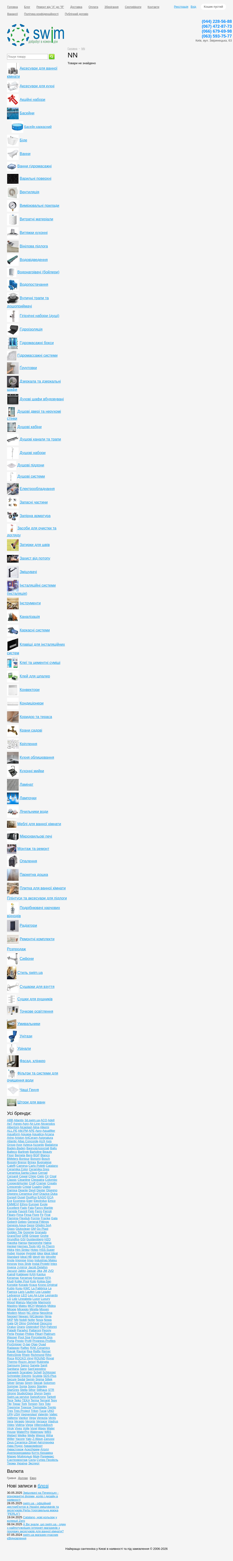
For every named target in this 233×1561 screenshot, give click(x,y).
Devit (32, 1190)
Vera (10, 1421)
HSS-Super (47, 1249)
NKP (10, 1319)
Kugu (18, 1288)
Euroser (34, 1204)
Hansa (22, 1242)
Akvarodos (48, 1123)
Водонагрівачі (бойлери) (38, 272)
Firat (47, 1214)
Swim (47, 1393)
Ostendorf (32, 1326)
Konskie (12, 1284)
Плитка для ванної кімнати (42, 888)
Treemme (13, 1407)
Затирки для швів (35, 545)
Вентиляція (29, 192)
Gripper (34, 1235)
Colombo (51, 1179)
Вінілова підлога (34, 246)
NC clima (33, 1312)
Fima (19, 1214)
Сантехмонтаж (17, 1460)
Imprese (20, 1260)
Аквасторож (15, 1449)
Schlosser (49, 1372)
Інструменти (30, 603)
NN (83, 48)
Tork (24, 1404)
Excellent (13, 1207)
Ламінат (26, 784)
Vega (32, 1418)
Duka (53, 1193)
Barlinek (23, 1151)
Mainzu (20, 1302)
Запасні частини (34, 502)
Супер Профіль (47, 1460)
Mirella (34, 1309)
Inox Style (24, 1263)
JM (45, 1270)
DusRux (31, 1197)
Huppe (20, 1253)
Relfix (37, 1351)
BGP (36, 1155)
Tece (10, 1400)
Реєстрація (181, 6)
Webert (12, 1435)
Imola (10, 1260)
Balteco (12, 1151)
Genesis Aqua (16, 1225)
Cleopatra (37, 1179)
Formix (35, 1218)
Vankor (23, 1418)
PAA (43, 1326)
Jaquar (31, 1270)
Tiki (9, 1404)
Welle (31, 1435)
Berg (29, 1155)
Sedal (21, 1379)
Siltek (48, 1379)
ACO (44, 1120)
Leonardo (51, 1295)
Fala (31, 1207)
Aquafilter (48, 1130)
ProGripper (14, 1344)
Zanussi (49, 1439)
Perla (10, 1333)
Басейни (27, 113)
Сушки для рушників (34, 999)
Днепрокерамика (19, 1453)
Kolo (33, 1281)
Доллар (23, 1478)
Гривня (11, 1478)
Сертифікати (133, 7)
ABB (10, 1120)
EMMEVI (13, 1204)
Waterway (36, 1432)
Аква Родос (15, 1446)
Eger (29, 1200)
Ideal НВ (26, 1256)
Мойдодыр (24, 1456)
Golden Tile (14, 1232)
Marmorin (44, 1302)
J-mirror (22, 1267)
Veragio (19, 1421)
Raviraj (21, 1351)
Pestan (19, 1333)
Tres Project (22, 1411)
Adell (51, 1120)
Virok (10, 1428)
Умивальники (28, 1024)
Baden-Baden (16, 1148)
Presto (19, 1341)
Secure (12, 1379)
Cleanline (24, 1179)
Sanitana (13, 1369)
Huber (11, 1253)
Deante (23, 1190)
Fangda (12, 1211)
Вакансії (12, 14)
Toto (48, 1404)
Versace (41, 1421)
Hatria (47, 1242)
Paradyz (22, 1330)
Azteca (27, 1144)
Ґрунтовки (28, 368)
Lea (38, 1291)
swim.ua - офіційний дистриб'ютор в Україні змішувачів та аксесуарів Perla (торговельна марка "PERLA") (33, 1508)
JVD (51, 1270)
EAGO (42, 1197)
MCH (31, 1305)
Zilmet (32, 1442)
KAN (32, 1274)
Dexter (41, 1190)
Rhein (26, 1355)
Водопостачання (34, 284)
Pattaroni (35, 1330)
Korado (23, 1284)
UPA (10, 1414)
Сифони (27, 959)
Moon (22, 1312)
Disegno (51, 1190)
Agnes (17, 1123)
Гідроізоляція (31, 329)
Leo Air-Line (36, 1295)
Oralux (11, 1326)
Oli (16, 1323)
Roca (10, 1358)
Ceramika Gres (39, 1169)
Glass (11, 1228)
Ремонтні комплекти (37, 939)
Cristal (27, 1186)
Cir (47, 1176)
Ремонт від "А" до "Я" (50, 7)
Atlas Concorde (28, 1141)
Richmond (38, 1355)
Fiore (35, 1214)
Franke (45, 1218)
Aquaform (13, 1134)
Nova (39, 1319)
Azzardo (38, 1144)
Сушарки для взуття (37, 987)
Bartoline (36, 1151)
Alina (36, 1127)
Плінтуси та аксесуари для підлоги (37, 898)
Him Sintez (22, 1249)
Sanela (34, 1365)
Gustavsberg (35, 1239)
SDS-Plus (49, 1376)
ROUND (39, 1358)
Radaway (13, 1348)
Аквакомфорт (33, 1446)
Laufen (30, 1291)
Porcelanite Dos (42, 1337)
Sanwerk (13, 1372)
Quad (42, 1344)
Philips (29, 1333)
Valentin (43, 1414)
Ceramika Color (17, 1169)
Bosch (45, 1158)
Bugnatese (44, 1162)
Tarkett (51, 1397)
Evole (44, 1204)
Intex (54, 1263)
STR (51, 1390)
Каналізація (30, 617)
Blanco (45, 1155)
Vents (52, 1418)
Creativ (52, 1183)
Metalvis (41, 1305)
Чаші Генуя (29, 1090)
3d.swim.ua (32, 1120)
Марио (11, 1456)
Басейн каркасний (38, 127)
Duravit (12, 1197)
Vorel (33, 1428)
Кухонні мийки (32, 771)
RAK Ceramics (40, 1348)
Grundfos (13, 1239)
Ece (9, 1200)
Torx (41, 1404)
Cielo (40, 1176)
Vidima (20, 1425)
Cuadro (37, 1186)
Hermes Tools (26, 1246)
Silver (11, 1383)
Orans (21, 1326)
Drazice (45, 1193)
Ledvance (13, 1295)
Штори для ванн (31, 1102)
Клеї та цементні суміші (40, 663)
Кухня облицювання (37, 757)
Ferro (38, 1211)
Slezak (37, 1383)
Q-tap (26, 1344)
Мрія (36, 1456)
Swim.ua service (18, 1397)
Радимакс (47, 1456)
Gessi (30, 1225)
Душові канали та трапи (40, 439)
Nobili (23, 1319)
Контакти (153, 7)
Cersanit (12, 1176)
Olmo (22, 1323)
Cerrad (43, 1172)
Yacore (20, 1439)
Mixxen (44, 1309)
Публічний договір (76, 14)
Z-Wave (37, 1439)
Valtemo (12, 1418)
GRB (25, 1235)
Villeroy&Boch (43, 1425)
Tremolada (39, 1407)
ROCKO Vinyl (24, 1358)
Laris (21, 1291)
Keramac (13, 1277)
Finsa (27, 1214)
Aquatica (38, 1134)
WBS (47, 1432)
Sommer (12, 1386)
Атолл (44, 1449)
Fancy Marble (44, 1207)
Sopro (32, 1386)
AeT (10, 1123)
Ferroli (47, 1211)
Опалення (28, 861)
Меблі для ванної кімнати (39, 824)
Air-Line (35, 1123)
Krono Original (47, 1284)
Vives (18, 1428)
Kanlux (41, 1274)
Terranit (45, 1400)
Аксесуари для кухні (37, 86)
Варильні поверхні (35, 178)
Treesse (26, 1407)
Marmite (31, 1302)
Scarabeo (26, 1372)
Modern (12, 1312)
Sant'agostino (37, 1369)
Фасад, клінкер (32, 1061)
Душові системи (31, 476)
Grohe (44, 1235)
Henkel (11, 1246)
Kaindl (11, 1274)
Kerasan (38, 1277)
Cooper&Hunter (17, 1183)
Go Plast (42, 1228)
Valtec (53, 1414)
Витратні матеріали (36, 219)
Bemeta (20, 1155)
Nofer (31, 1319)
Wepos (40, 1435)
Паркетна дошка (34, 875)
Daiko (46, 1186)
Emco (51, 1200)
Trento (51, 1407)
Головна (12, 7)
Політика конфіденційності (41, 14)
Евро (33, 1478)
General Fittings (38, 1221)
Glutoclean (23, 1228)
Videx (10, 1425)
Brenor (22, 1162)
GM (33, 1228)
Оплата (93, 7)
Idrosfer (51, 1256)
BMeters (12, 1158)
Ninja (48, 1316)
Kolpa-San (44, 1281)
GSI (22, 1239)
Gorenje (28, 1232)
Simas (19, 1383)
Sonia (23, 1386)
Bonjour (24, 1158)
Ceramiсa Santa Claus (22, 1172)
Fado (23, 1207)
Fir (42, 1214)
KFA (48, 1277)
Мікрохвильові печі (36, 836)
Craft (32, 1183)
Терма (11, 1463)
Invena (11, 1267)
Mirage (11, 1309)
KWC (26, 1288)
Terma (35, 1400)
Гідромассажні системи (37, 355)
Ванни (25, 154)
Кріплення (28, 744)
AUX (42, 1141)
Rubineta (43, 1362)
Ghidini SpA (43, 1225)
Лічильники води (34, 812)
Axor (19, 1144)
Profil (28, 1341)
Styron (38, 1393)
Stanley (42, 1386)
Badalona (51, 1144)
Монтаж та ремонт (33, 849)
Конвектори (29, 690)
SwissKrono (38, 1397)
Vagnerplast (29, 1414)
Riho (48, 1355)
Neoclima (46, 1312)
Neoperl (12, 1316)
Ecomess (19, 1200)
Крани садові (31, 730)
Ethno (24, 1204)
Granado (41, 1232)
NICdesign (37, 1316)
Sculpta (37, 1376)
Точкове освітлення (36, 1011)
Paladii (11, 1330)
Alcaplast (26, 1127)
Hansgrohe (35, 1242)
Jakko (22, 1270)
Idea (40, 1253)
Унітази (26, 1036)
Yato (29, 1439)
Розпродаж (16, 949)
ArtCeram (31, 1137)
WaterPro (23, 1432)
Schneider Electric (19, 1376)
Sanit (43, 1365)
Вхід (193, 6)
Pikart (39, 1333)
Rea (29, 1351)
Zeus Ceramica (17, 1442)
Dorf (36, 1193)
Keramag (26, 1277)
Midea (51, 1305)
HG (39, 1246)
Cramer (41, 1183)
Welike (22, 1435)
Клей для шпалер (35, 676)
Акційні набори (32, 100)
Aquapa (26, 1134)
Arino (10, 1137)
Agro (25, 1123)
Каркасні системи (35, 630)
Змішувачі (28, 572)
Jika (39, 1270)
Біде (23, 140)
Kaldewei (22, 1274)
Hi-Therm (48, 1246)
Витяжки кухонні (34, 233)
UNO (50, 1411)
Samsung (13, 1365)
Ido (43, 1256)
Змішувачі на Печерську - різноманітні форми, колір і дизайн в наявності (32, 1496)
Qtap (34, 1344)
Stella (24, 1390)
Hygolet (31, 1253)
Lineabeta (24, 1298)
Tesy (54, 1400)
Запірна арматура (35, 516)
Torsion (33, 1404)
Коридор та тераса (36, 717)
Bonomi (35, 1158)
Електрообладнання (37, 489)
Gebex (22, 1221)
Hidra (10, 1249)
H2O (47, 1239)
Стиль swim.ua (30, 973)
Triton (34, 1411)
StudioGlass (25, 1393)
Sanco (25, 1365)
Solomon (49, 1383)
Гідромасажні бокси (37, 343)
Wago (42, 1428)
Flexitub (24, 1218)
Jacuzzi (12, 1270)
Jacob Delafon (38, 1267)
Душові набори (32, 453)
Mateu (22, 1305)
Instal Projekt (41, 1263)
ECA (50, 1197)
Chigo (32, 1176)
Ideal (47, 1253)
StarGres (13, 1390)
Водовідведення (34, 260)
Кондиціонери (32, 703)
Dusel (21, 1197)
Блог (27, 7)
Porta (10, 1341)
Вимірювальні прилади (39, 206)
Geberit (12, 1221)
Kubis (11, 1288)
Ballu (53, 1148)
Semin (30, 1379)
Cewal (23, 1176)
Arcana (49, 1134)
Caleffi (11, 1165)
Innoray (12, 1263)
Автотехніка (46, 1442)
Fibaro (11, 1214)
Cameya (21, 1165)
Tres (10, 1411)
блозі (43, 1485)
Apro (38, 1130)
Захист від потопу (35, 558)
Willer (11, 1439)
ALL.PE (12, 1130)
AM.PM (23, 1130)
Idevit (36, 1256)
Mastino (12, 1305)
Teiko (17, 1400)
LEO (24, 1295)
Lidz (14, 1298)
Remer (46, 1351)
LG (9, 1298)
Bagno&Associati (37, 1148)
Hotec (34, 1249)
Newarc (23, 1316)
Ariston (19, 1137)
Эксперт (34, 1463)
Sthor (32, 1390)
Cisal (53, 1176)
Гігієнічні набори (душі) (39, 316)
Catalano (52, 1165)
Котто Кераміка (42, 1453)
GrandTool (14, 1235)
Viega (29, 1425)
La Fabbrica (39, 1288)
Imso (30, 1260)
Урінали (24, 1048)
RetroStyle (14, 1355)
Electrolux (40, 1200)
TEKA (26, 1400)
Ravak (11, 1351)
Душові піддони (30, 465)
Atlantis (19, 1120)
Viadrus (53, 1421)
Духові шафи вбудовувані (42, 399)
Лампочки (28, 798)
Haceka (12, 1242)
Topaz (16, 1404)
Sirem (29, 1383)
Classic (12, 1179)
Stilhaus (42, 1390)
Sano (23, 1369)
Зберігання (111, 7)
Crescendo (14, 1186)
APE (32, 1130)
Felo (31, 1211)
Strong (11, 1393)
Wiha (49, 1435)
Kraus (33, 1284)
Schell (37, 1372)
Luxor (36, 1298)
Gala (54, 1218)
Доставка (76, 7)
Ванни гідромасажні (34, 166)
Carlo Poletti (36, 1165)
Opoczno (46, 1323)
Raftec (25, 1348)
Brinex (31, 1162)
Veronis (30, 1421)
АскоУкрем (32, 1449)
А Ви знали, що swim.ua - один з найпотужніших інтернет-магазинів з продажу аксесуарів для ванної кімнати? (36, 1527)
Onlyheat (33, 1323)
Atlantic (12, 1141)
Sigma (39, 1379)
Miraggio (23, 1309)
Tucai (42, 1411)
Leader (46, 1291)
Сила (32, 1460)
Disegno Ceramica (19, 1193)
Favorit (22, 1211)
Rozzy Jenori (27, 1362)
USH (17, 1414)
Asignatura (45, 1137)
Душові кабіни (29, 427)
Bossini (12, 1162)
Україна (22, 1463)
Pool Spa (24, 1337)
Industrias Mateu (45, 1260)
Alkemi (44, 1127)
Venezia (42, 1418)
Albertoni (13, 1127)
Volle (26, 1428)
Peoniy (46, 1330)
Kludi (10, 1281)
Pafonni (52, 1326)
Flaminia (12, 1218)
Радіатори (28, 925)
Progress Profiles (43, 1341)
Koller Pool (22, 1281)
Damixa (12, 1190)
